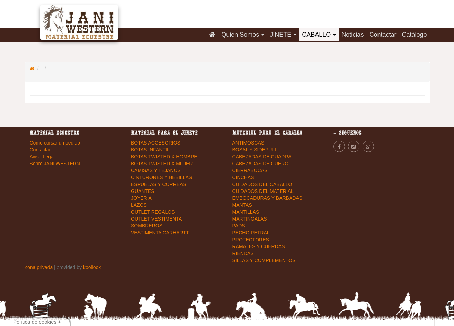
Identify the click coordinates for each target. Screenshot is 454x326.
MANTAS (242, 205)
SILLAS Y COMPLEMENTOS (264, 260)
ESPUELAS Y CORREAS (158, 184)
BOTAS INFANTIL (150, 149)
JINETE (283, 34)
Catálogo (414, 34)
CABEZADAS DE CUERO (260, 163)
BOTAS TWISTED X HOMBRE (164, 156)
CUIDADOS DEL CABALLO (262, 184)
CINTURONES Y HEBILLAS (161, 177)
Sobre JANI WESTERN (55, 163)
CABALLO (319, 34)
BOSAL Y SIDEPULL (254, 149)
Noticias (352, 34)
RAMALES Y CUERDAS (258, 246)
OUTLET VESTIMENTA (156, 219)
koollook (92, 267)
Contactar (382, 34)
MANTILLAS (245, 212)
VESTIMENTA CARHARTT (160, 232)
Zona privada (39, 267)
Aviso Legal (42, 156)
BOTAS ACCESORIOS (155, 143)
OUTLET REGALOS (153, 212)
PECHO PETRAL (251, 232)
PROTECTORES (250, 239)
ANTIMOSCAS (248, 143)
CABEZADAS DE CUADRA (262, 156)
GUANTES (142, 191)
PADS (238, 226)
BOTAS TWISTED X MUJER (162, 163)
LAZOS (139, 205)
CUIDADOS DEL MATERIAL (263, 191)
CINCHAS (243, 177)
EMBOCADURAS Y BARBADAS (267, 198)
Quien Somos (242, 34)
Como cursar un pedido (55, 143)
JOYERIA (141, 198)
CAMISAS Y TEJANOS (156, 170)
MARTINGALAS (249, 219)
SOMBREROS (146, 226)
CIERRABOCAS (250, 170)
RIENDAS (243, 253)
